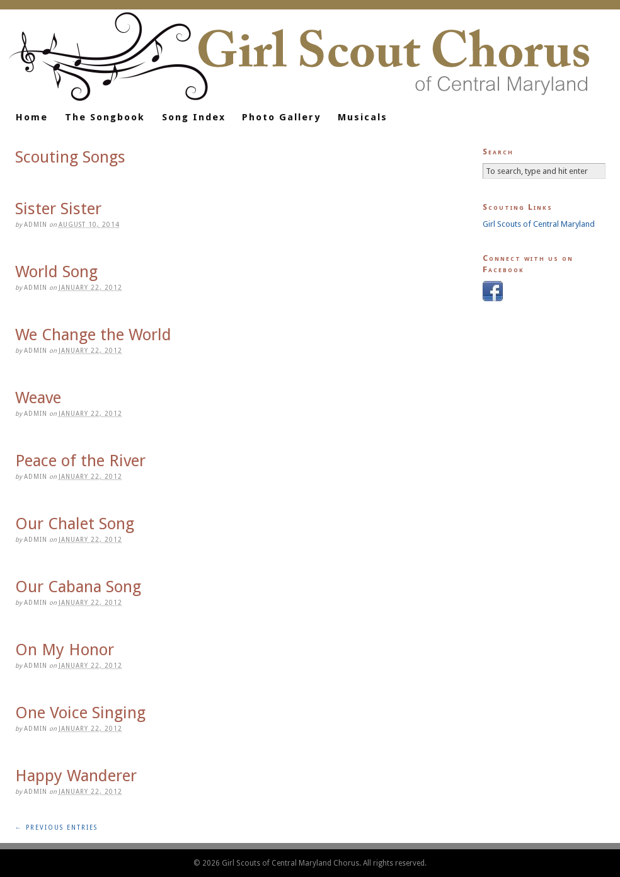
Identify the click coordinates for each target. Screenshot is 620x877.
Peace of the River (80, 460)
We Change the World (93, 334)
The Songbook (105, 117)
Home (32, 117)
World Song (56, 271)
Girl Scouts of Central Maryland (539, 224)
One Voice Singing (80, 712)
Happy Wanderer (76, 775)
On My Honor (64, 649)
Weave (38, 397)
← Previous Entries (56, 827)
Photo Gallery (281, 117)
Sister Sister (58, 208)
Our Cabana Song (78, 586)
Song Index (194, 117)
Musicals (363, 117)
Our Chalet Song (74, 523)
